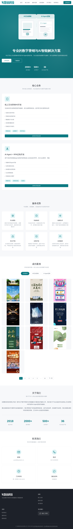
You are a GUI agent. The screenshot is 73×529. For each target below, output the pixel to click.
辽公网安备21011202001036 (50, 526)
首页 (21, 2)
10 (44, 378)
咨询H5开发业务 (36, 136)
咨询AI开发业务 (36, 185)
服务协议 (4, 515)
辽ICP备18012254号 (38, 526)
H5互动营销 (35, 273)
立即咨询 (67, 2)
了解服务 (17, 60)
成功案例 (41, 2)
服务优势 (34, 2)
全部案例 (25, 273)
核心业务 (27, 2)
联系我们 (56, 2)
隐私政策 (4, 518)
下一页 (50, 378)
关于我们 (49, 2)
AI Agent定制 (46, 273)
